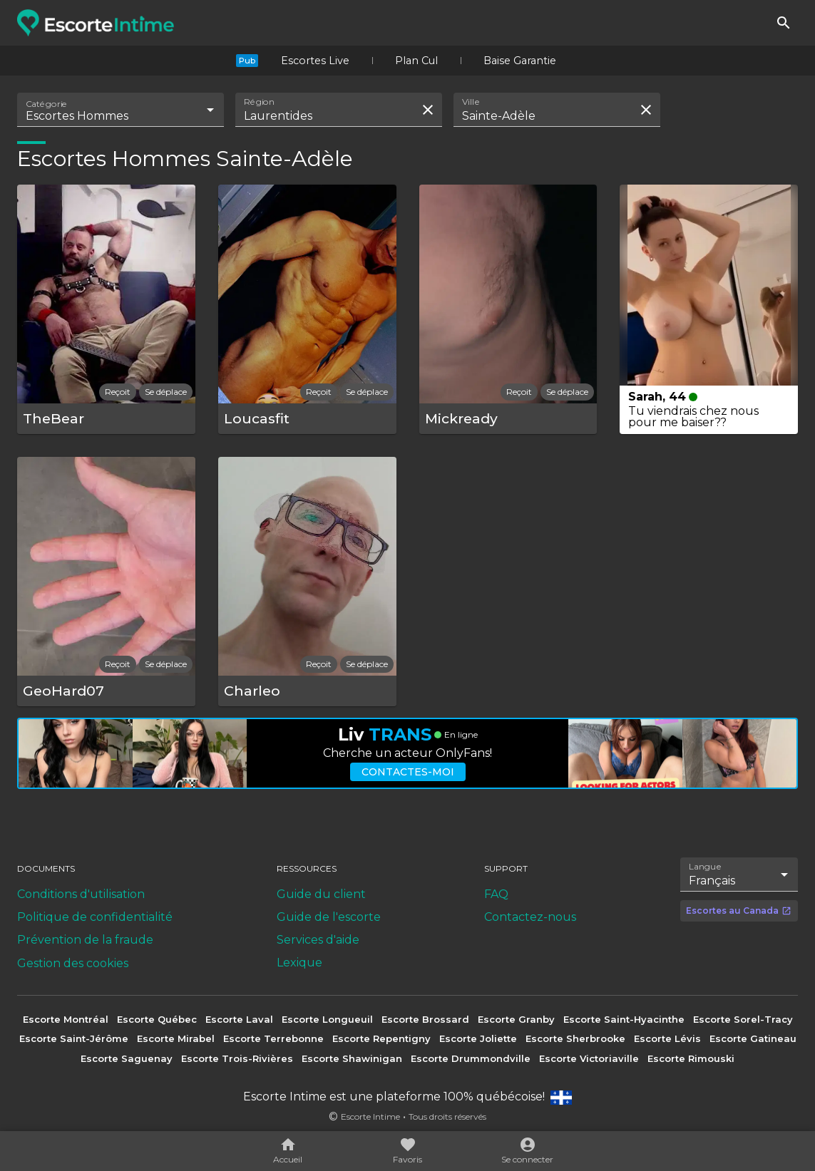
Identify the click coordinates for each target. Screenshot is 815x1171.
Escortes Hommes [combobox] (77, 116)
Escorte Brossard (425, 1019)
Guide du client (321, 894)
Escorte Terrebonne (273, 1038)
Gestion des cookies (72, 963)
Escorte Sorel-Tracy (743, 1019)
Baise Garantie (519, 60)
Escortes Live (315, 60)
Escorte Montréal (65, 1019)
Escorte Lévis (667, 1038)
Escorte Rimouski (690, 1058)
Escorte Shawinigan (352, 1058)
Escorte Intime (370, 1116)
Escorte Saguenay (127, 1058)
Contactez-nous (530, 917)
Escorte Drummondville (470, 1058)
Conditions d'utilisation (81, 894)
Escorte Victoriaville (589, 1058)
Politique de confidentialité (95, 917)
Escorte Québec (157, 1019)
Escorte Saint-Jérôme (73, 1038)
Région (259, 102)
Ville (471, 102)
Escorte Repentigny (381, 1038)
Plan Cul (416, 60)
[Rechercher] (783, 23)
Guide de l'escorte (329, 917)
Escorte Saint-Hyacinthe (624, 1019)
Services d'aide (318, 939)
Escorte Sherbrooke (575, 1038)
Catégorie (47, 104)
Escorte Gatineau (752, 1038)
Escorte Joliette (478, 1038)
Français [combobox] (712, 880)
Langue (705, 867)
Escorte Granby (516, 1019)
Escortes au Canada (738, 910)
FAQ (496, 894)
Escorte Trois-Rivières (237, 1058)
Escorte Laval (239, 1019)
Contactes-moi (408, 771)
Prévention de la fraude (85, 939)
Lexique (299, 962)
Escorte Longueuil (327, 1019)
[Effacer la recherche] (428, 110)
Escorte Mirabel (176, 1038)
